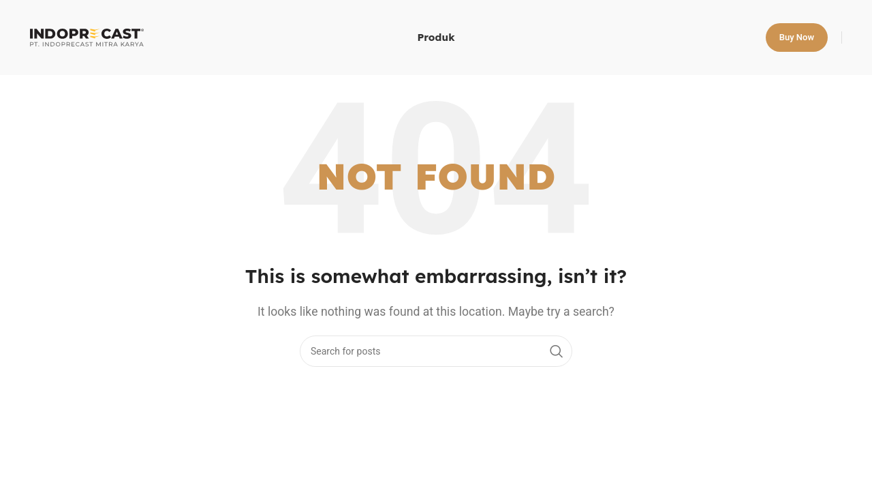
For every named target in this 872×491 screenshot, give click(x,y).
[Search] (436, 351)
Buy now (796, 37)
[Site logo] (87, 37)
